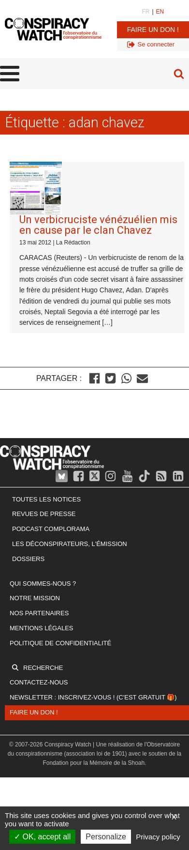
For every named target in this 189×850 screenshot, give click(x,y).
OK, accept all (42, 837)
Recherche (43, 667)
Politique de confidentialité (60, 643)
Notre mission (35, 598)
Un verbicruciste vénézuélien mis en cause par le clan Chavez (98, 224)
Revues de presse (44, 513)
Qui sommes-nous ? (43, 583)
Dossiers (28, 558)
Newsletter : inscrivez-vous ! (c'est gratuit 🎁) (93, 697)
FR (145, 11)
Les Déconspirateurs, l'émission (69, 543)
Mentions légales (41, 628)
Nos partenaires (39, 613)
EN (160, 11)
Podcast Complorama (50, 528)
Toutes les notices (46, 499)
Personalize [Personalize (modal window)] (106, 837)
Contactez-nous (39, 682)
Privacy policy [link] (158, 837)
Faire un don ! (153, 29)
